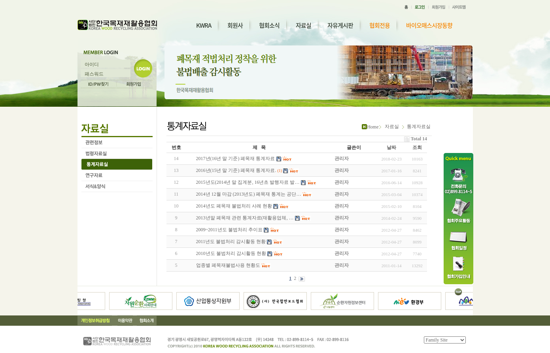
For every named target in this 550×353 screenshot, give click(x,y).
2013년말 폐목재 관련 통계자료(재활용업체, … (245, 218)
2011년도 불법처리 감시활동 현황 (231, 241)
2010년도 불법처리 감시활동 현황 (231, 253)
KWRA (203, 25)
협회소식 (269, 25)
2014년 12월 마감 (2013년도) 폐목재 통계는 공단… (248, 194)
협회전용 (379, 25)
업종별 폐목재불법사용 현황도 (228, 265)
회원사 (235, 25)
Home (372, 127)
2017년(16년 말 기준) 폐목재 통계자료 (235, 158)
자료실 (303, 25)
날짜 (391, 147)
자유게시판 (340, 25)
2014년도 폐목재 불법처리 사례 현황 (234, 206)
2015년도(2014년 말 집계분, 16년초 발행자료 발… (248, 182)
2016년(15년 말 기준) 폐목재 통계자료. (236, 170)
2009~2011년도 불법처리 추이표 (229, 229)
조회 (417, 147)
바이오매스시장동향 (429, 25)
